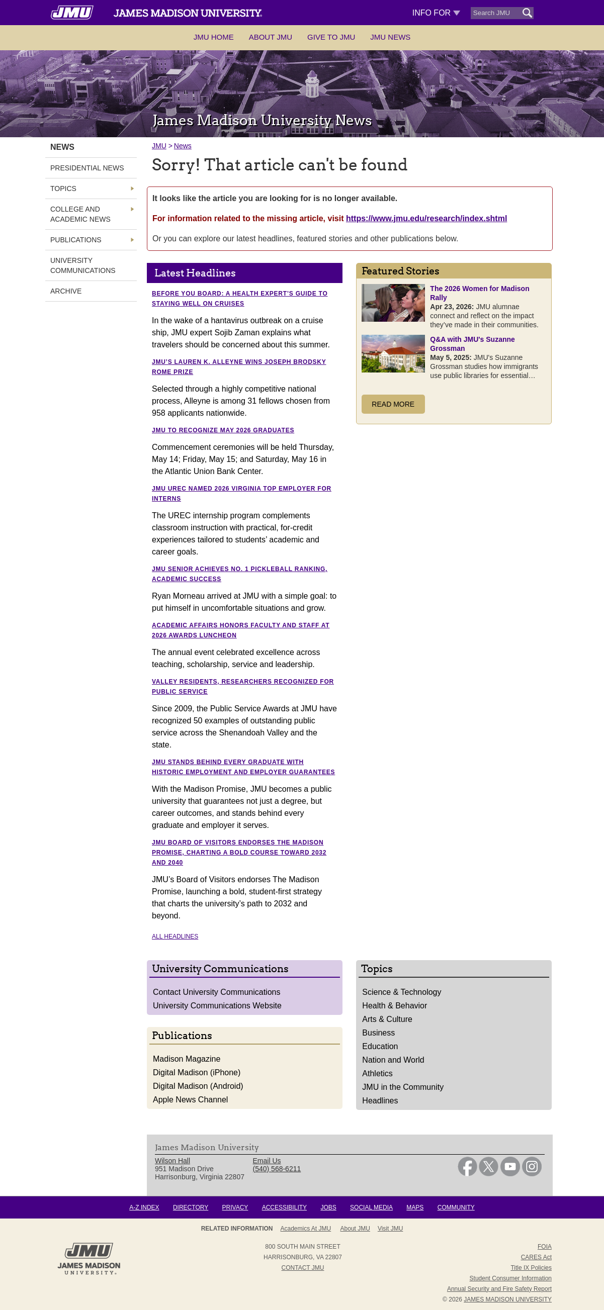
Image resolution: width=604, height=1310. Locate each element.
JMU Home (214, 37)
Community (456, 1207)
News (183, 146)
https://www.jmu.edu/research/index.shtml (426, 218)
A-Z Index (144, 1207)
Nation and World (393, 1060)
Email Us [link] (267, 1161)
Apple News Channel (190, 1099)
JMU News (390, 37)
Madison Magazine (186, 1059)
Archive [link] (65, 291)
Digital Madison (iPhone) (196, 1072)
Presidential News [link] (87, 168)
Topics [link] (63, 188)
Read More (393, 404)
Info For (436, 13)
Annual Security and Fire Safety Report (499, 1288)
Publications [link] (76, 240)
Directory (190, 1207)
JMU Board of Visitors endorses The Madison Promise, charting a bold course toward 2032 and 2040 (239, 852)
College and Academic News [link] (80, 214)
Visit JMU (390, 1228)
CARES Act (536, 1257)
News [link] (62, 147)
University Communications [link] (83, 265)
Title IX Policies (531, 1267)
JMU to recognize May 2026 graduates (223, 430)
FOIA (545, 1246)
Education (380, 1046)
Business (378, 1032)
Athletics (377, 1073)
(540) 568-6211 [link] (277, 1169)
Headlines (380, 1100)
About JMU (270, 37)
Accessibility (284, 1207)
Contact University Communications (216, 992)
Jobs (328, 1207)
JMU (159, 146)
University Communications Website (217, 1005)
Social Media (371, 1207)
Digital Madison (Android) (198, 1086)
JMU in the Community (403, 1087)
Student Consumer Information (511, 1278)
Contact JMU (303, 1267)
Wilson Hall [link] (172, 1161)
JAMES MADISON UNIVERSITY (508, 1299)
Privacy (235, 1207)
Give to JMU (331, 37)
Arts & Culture (387, 1019)
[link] (467, 1174)
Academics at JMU (306, 1228)
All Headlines (175, 936)
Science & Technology (401, 992)
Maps (414, 1207)
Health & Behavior (394, 1005)
